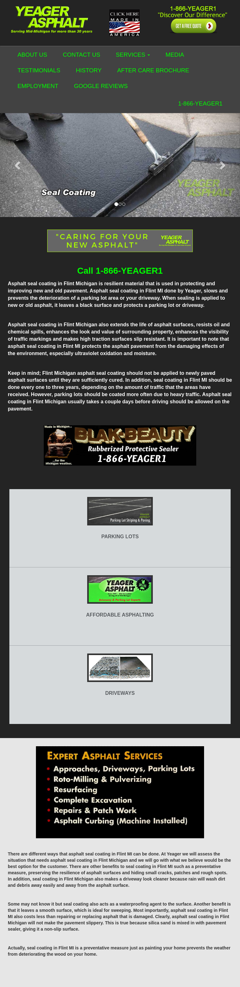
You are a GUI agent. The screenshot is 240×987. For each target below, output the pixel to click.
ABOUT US (32, 54)
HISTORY (89, 70)
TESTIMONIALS (39, 70)
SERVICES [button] (133, 54)
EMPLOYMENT (38, 86)
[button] (18, 165)
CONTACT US (81, 54)
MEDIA (175, 54)
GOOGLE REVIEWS (101, 86)
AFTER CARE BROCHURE (153, 70)
